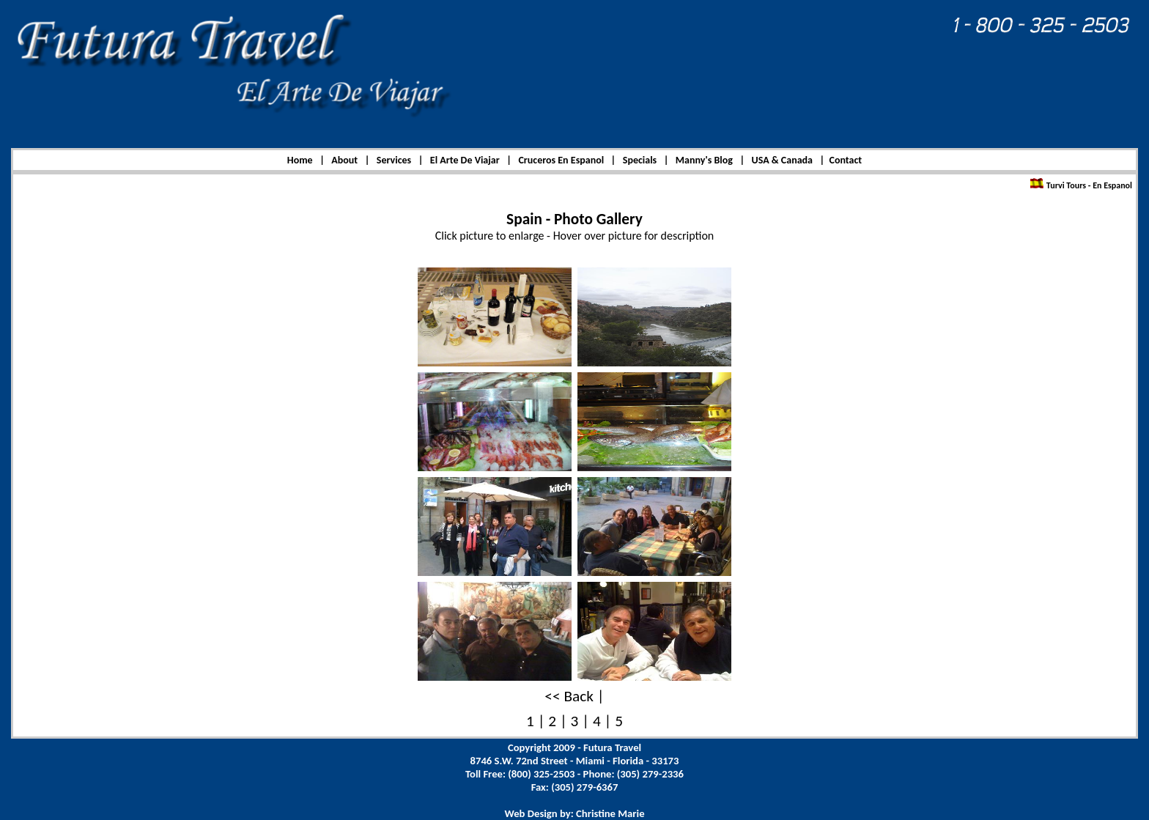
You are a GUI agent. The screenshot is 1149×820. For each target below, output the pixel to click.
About (344, 160)
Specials (640, 160)
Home (300, 160)
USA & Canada (782, 160)
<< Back (569, 696)
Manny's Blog (704, 160)
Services (394, 160)
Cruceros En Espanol (561, 160)
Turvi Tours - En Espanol (1088, 185)
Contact (845, 160)
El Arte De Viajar (465, 160)
